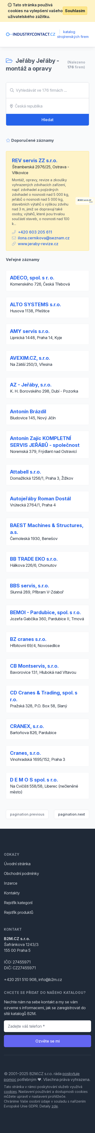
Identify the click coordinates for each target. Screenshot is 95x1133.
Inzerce (10, 883)
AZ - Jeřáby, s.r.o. (31, 385)
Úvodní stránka (17, 863)
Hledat (47, 119)
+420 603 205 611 (35, 232)
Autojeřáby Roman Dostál (40, 499)
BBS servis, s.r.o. (29, 586)
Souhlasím (75, 10)
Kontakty (12, 892)
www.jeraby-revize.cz (38, 243)
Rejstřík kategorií (18, 902)
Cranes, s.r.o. (25, 753)
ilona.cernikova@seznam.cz (44, 237)
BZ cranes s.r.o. (28, 639)
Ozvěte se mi (47, 1041)
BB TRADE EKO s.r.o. (34, 559)
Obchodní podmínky (21, 873)
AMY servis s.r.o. (30, 331)
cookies (10, 1091)
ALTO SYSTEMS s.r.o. (35, 304)
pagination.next (71, 814)
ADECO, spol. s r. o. (32, 278)
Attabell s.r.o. (25, 472)
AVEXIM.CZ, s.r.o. (30, 358)
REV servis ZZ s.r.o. (34, 160)
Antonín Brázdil (28, 411)
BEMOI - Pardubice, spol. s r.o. (45, 612)
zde (55, 1106)
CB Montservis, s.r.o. (34, 666)
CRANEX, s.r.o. (27, 726)
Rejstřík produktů (18, 912)
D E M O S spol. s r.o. (34, 780)
